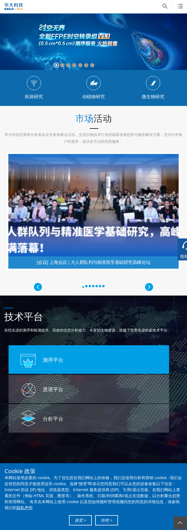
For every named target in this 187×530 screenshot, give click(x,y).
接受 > (80, 520)
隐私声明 (24, 507)
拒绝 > (106, 520)
